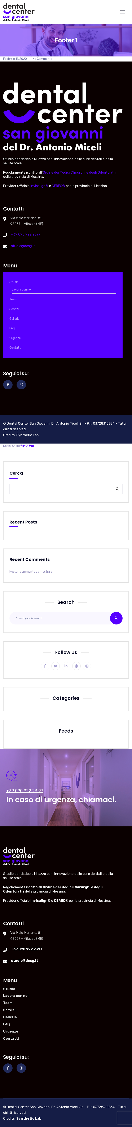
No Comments (42, 59)
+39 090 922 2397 (25, 234)
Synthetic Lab (27, 435)
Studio (13, 282)
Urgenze (15, 338)
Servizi (14, 309)
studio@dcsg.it (23, 246)
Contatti (15, 347)
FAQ (12, 328)
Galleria (14, 319)
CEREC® (58, 186)
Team (13, 299)
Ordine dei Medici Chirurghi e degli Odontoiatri (79, 172)
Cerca (16, 473)
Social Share (11, 446)
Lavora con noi (21, 289)
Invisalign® (39, 186)
